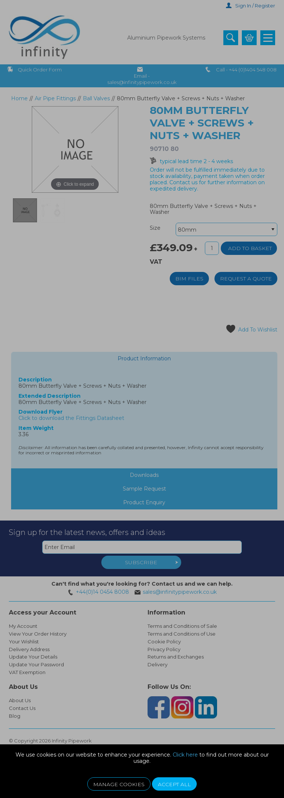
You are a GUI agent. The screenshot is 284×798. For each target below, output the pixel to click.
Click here (185, 754)
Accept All (174, 784)
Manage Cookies (119, 784)
